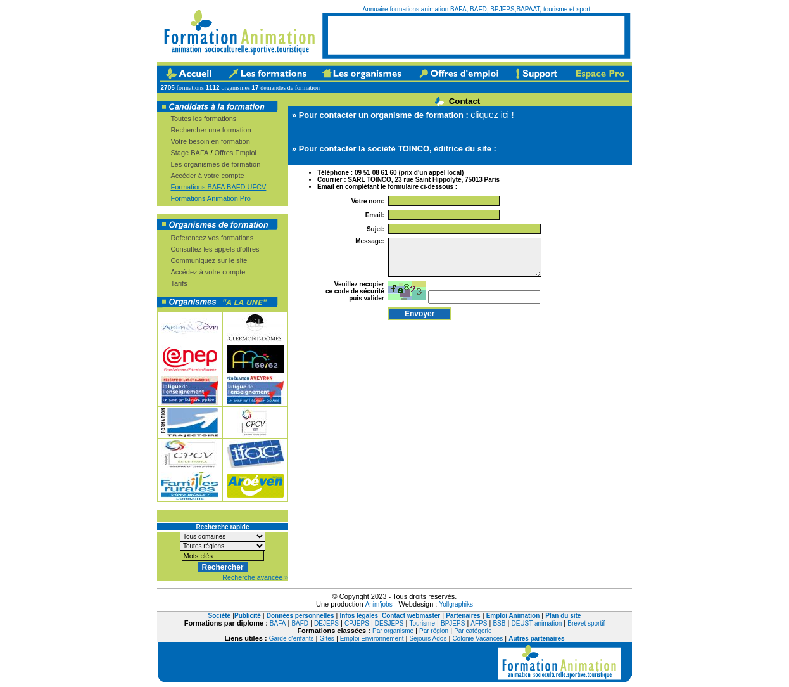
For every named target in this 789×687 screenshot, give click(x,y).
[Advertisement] (476, 35)
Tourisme (422, 623)
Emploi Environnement (372, 638)
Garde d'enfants (291, 638)
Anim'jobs (379, 604)
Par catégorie (472, 630)
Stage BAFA (189, 153)
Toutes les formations (203, 118)
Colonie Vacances (477, 638)
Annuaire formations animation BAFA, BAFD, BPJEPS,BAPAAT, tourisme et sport (477, 9)
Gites (327, 638)
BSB (499, 623)
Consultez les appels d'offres (214, 249)
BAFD (299, 623)
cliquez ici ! (492, 115)
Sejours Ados (427, 638)
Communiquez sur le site (208, 260)
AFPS (478, 623)
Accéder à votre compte (207, 175)
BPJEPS (453, 623)
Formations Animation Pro (210, 198)
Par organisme (392, 630)
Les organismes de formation (215, 164)
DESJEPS (389, 623)
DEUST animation (536, 623)
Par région (433, 630)
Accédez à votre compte (207, 272)
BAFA (278, 623)
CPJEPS (356, 623)
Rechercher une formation (210, 130)
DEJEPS (326, 623)
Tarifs (178, 283)
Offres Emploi (235, 153)
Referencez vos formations (211, 237)
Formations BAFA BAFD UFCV (218, 187)
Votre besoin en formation (209, 141)
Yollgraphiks (456, 604)
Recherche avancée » (255, 577)
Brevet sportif (586, 623)
